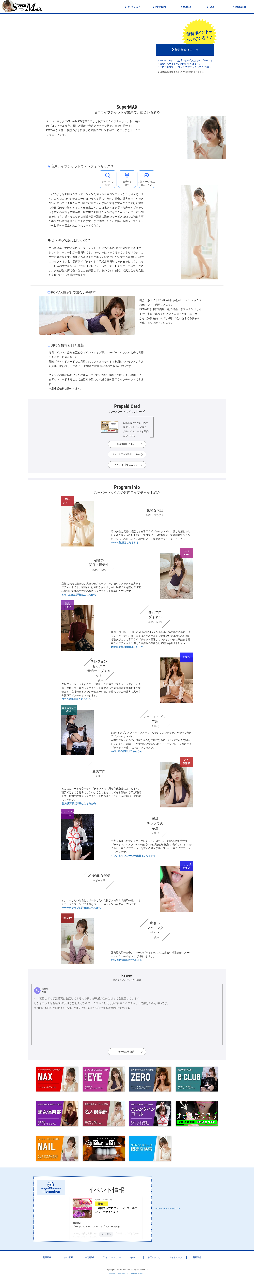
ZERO (186, 657)
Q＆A (212, 7)
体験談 (186, 7)
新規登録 (239, 7)
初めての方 (133, 7)
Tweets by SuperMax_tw (167, 1208)
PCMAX (68, 918)
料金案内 (160, 7)
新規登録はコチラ (185, 50)
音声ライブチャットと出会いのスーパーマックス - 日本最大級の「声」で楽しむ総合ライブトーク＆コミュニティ (25, 6)
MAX (67, 501)
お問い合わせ (154, 1257)
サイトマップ (175, 1257)
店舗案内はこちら (126, 444)
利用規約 (47, 1257)
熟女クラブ (67, 605)
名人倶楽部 (186, 762)
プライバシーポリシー (111, 1257)
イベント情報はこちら (126, 464)
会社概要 (68, 1257)
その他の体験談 (126, 1051)
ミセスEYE (186, 553)
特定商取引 (90, 1257)
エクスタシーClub (69, 709)
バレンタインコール (67, 814)
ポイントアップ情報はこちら (126, 454)
